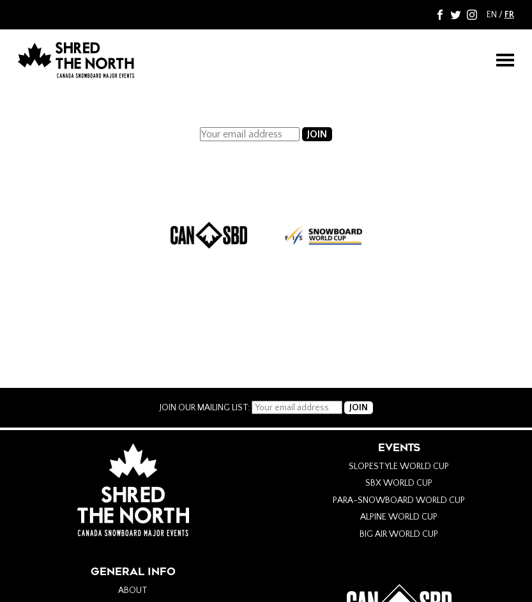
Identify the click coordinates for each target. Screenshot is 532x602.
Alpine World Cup (398, 517)
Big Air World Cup (399, 534)
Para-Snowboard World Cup (399, 500)
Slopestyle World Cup (399, 466)
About (133, 590)
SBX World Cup (398, 483)
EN (492, 15)
